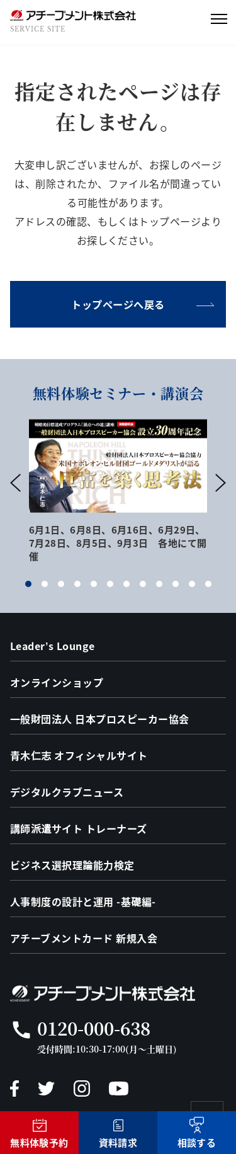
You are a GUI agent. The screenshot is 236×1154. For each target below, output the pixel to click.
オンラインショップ (56, 682)
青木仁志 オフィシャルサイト (79, 755)
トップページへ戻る (117, 304)
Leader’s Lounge (52, 645)
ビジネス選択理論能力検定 (72, 864)
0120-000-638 (93, 1028)
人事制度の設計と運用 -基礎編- (83, 901)
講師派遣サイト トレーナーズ (78, 828)
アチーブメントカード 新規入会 (83, 937)
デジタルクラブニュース (66, 791)
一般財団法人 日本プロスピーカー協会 (99, 718)
